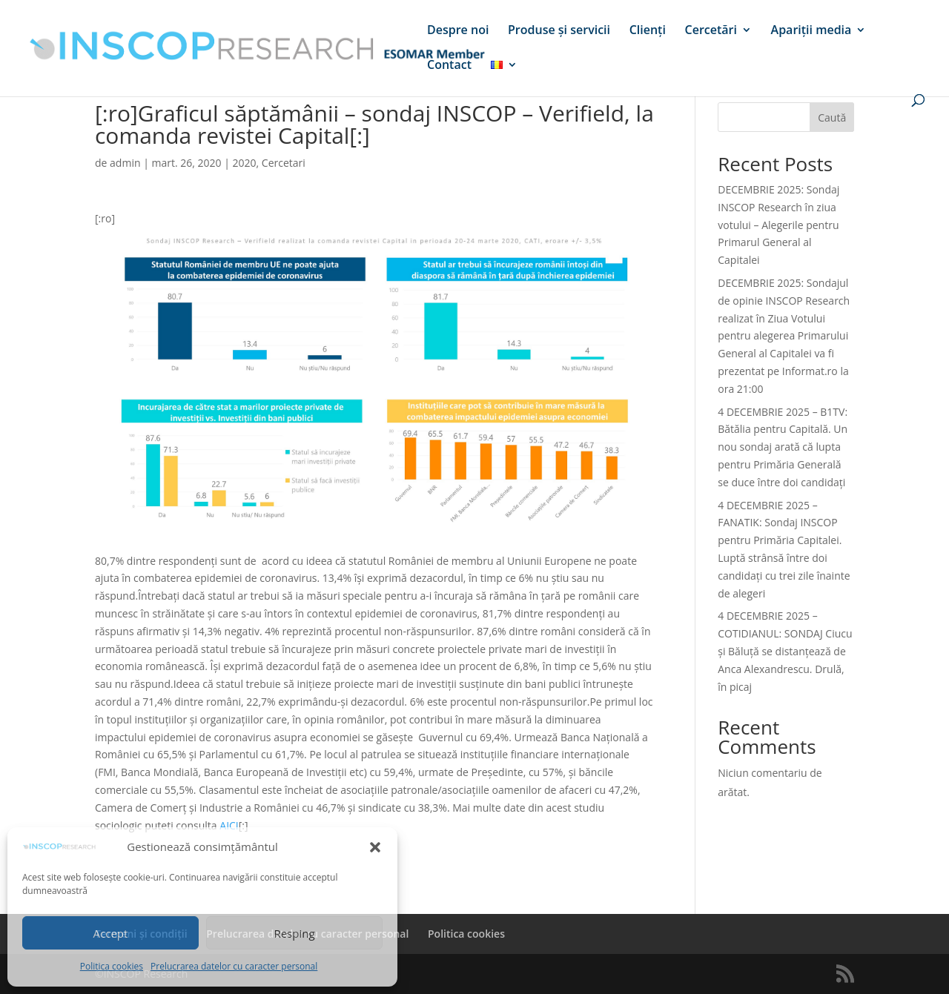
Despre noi (458, 31)
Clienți (647, 31)
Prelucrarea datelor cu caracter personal (234, 966)
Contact (449, 66)
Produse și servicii (559, 31)
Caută (832, 117)
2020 (245, 163)
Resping (294, 933)
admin (125, 163)
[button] (375, 847)
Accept (110, 933)
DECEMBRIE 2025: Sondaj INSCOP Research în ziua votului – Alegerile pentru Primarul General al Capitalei (778, 224)
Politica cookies (111, 966)
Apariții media (811, 31)
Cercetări (711, 31)
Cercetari (283, 163)
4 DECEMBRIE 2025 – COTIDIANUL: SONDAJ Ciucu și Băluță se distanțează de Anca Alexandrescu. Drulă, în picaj (785, 651)
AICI (229, 825)
